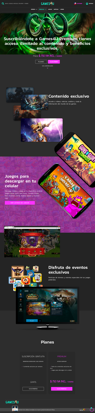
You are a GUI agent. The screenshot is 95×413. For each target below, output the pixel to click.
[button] (34, 9)
